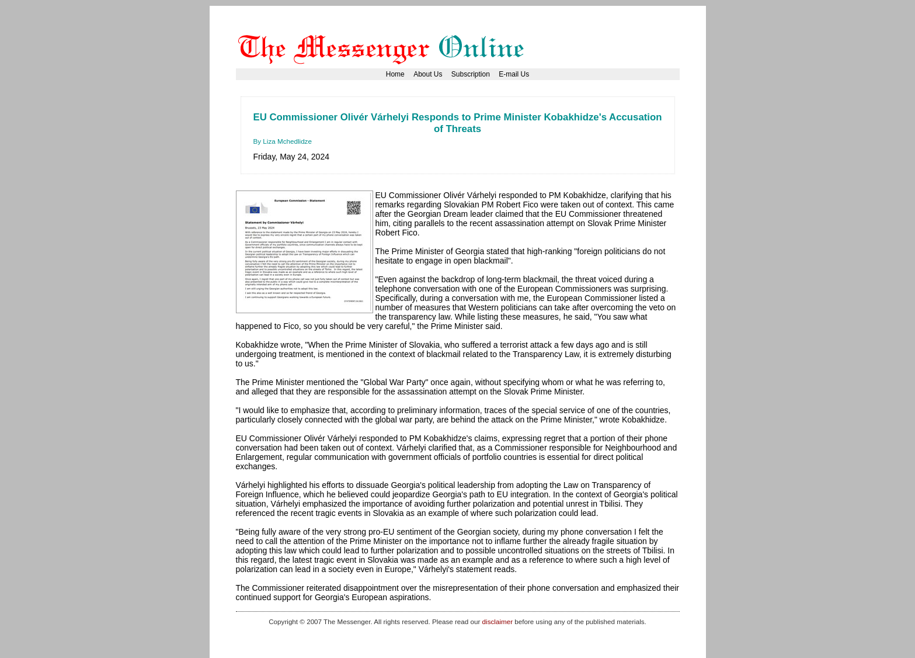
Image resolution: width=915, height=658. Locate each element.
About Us (427, 74)
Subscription (470, 74)
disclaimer (497, 621)
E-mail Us (514, 74)
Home (395, 74)
